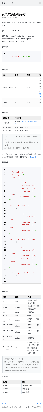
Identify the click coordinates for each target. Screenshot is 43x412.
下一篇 (39, 400)
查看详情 (33, 157)
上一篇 (4, 400)
